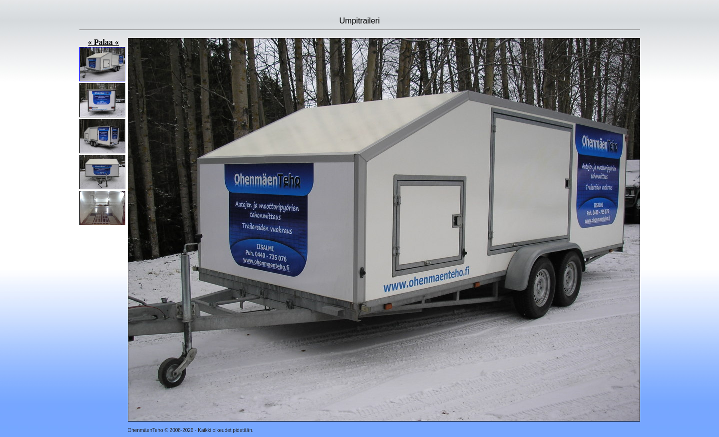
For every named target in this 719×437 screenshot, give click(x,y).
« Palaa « (103, 42)
